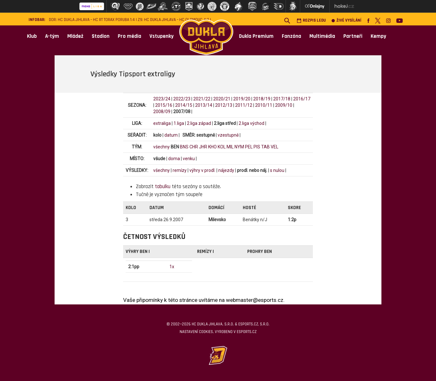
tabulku (162, 186)
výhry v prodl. (202, 170)
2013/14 (203, 105)
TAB (265, 146)
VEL (274, 146)
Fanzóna (291, 36)
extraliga (162, 123)
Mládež (75, 36)
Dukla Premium (256, 36)
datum (171, 135)
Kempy (378, 36)
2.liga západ (199, 123)
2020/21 (221, 98)
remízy (180, 170)
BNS (184, 146)
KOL (222, 146)
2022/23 (181, 98)
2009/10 (283, 105)
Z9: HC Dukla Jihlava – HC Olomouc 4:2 (173, 20)
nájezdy (226, 170)
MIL (230, 146)
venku (189, 158)
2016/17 (301, 98)
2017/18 (281, 98)
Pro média (129, 36)
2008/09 (161, 111)
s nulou (277, 170)
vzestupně (228, 135)
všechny (161, 146)
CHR (193, 146)
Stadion (100, 36)
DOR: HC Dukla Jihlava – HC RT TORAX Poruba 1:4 (92, 20)
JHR (203, 146)
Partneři (352, 36)
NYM (239, 146)
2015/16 (163, 105)
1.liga (179, 123)
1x (171, 266)
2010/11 (263, 105)
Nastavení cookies (196, 331)
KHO (212, 146)
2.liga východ (251, 123)
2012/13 (223, 105)
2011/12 (243, 105)
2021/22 (201, 98)
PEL (249, 146)
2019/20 (241, 98)
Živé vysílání (346, 20)
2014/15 (183, 105)
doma (174, 158)
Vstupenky (161, 36)
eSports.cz (246, 331)
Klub (32, 36)
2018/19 (261, 98)
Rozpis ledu (311, 20)
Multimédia (322, 36)
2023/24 (161, 98)
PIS (257, 146)
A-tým (52, 36)
